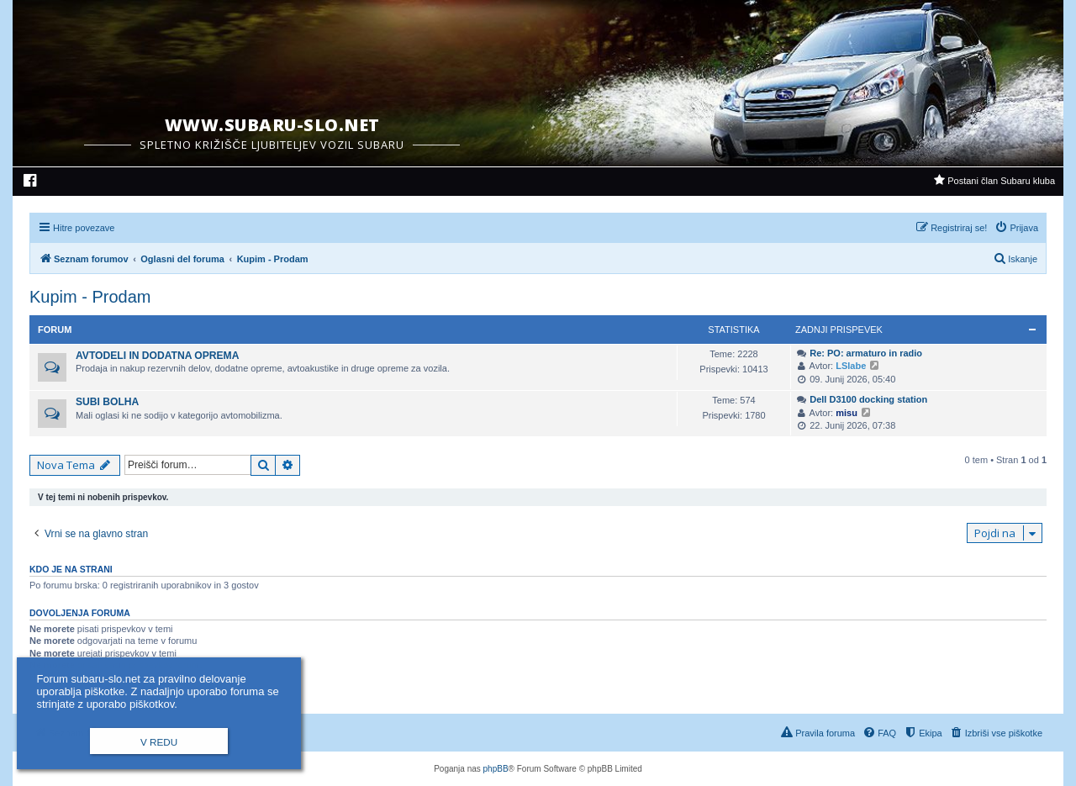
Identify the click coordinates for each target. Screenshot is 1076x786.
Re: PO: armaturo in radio (866, 353)
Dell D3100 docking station (868, 399)
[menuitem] (30, 182)
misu (846, 413)
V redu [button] (158, 741)
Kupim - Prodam (90, 296)
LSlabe (851, 366)
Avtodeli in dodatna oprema (157, 355)
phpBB (496, 768)
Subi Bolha (107, 402)
